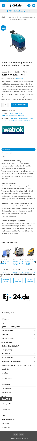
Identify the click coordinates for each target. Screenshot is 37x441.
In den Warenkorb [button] (18, 280)
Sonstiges (4, 373)
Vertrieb (27, 121)
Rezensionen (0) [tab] (7, 153)
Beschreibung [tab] (6, 150)
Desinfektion (5, 354)
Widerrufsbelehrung (8, 419)
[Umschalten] (34, 323)
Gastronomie (13, 118)
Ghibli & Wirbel (18, 272)
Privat (23, 121)
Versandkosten (19, 78)
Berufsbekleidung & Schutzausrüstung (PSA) (16, 365)
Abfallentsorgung (7, 342)
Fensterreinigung (7, 357)
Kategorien (5, 319)
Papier (3, 323)
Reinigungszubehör (8, 338)
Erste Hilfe (5, 369)
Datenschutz (5, 427)
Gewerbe (31, 118)
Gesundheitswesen (23, 118)
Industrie (4, 121)
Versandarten (6, 392)
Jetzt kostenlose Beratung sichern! (18, 11)
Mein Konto (5, 384)
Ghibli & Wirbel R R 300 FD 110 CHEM (18, 263)
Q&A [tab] (3, 156)
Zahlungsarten (6, 388)
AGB (3, 415)
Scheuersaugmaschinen (19, 19)
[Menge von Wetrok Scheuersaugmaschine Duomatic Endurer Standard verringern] (2, 105)
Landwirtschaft (11, 121)
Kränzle (3, 272)
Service (3, 396)
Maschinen (11, 17)
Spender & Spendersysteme (10, 327)
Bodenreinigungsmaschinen (26, 17)
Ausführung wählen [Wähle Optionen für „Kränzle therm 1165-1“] (6, 280)
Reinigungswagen (7, 350)
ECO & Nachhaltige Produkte (11, 361)
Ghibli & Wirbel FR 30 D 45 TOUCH (30, 263)
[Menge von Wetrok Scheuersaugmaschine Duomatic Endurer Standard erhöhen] (8, 105)
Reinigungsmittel (7, 330)
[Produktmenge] (5, 105)
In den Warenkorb (19, 104)
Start (3, 17)
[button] (3, 5)
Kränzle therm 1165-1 (5, 262)
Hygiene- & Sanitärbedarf (10, 346)
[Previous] (1, 266)
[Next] (35, 266)
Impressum (5, 423)
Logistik (18, 121)
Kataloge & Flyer (7, 404)
